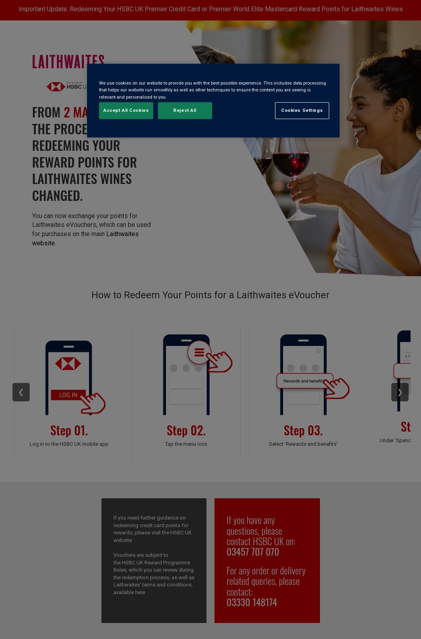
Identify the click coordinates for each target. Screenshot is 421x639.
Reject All (184, 110)
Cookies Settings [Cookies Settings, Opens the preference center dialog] (302, 110)
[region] (213, 100)
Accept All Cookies (126, 110)
